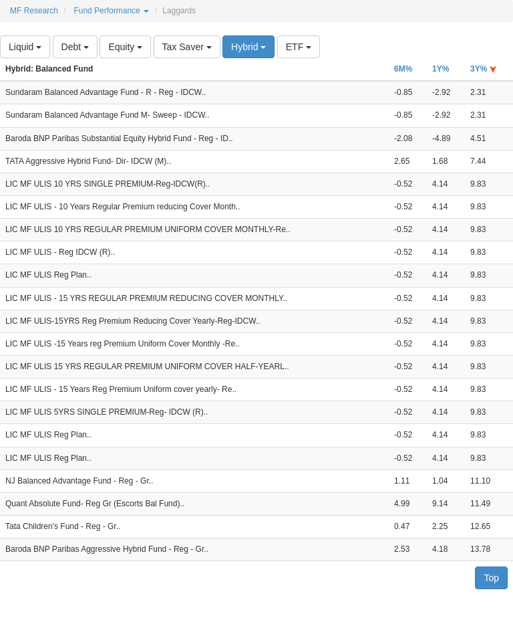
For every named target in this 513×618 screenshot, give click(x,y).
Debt (75, 46)
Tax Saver (187, 46)
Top (491, 578)
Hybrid (248, 46)
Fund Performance (111, 10)
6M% (403, 69)
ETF (298, 46)
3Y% (483, 69)
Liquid (25, 46)
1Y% (440, 69)
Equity (125, 46)
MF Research (34, 10)
